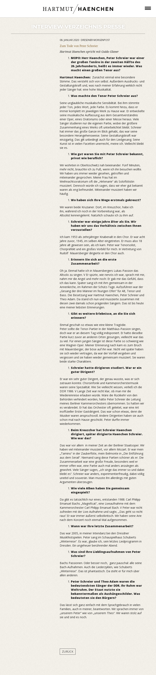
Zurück (67, 651)
